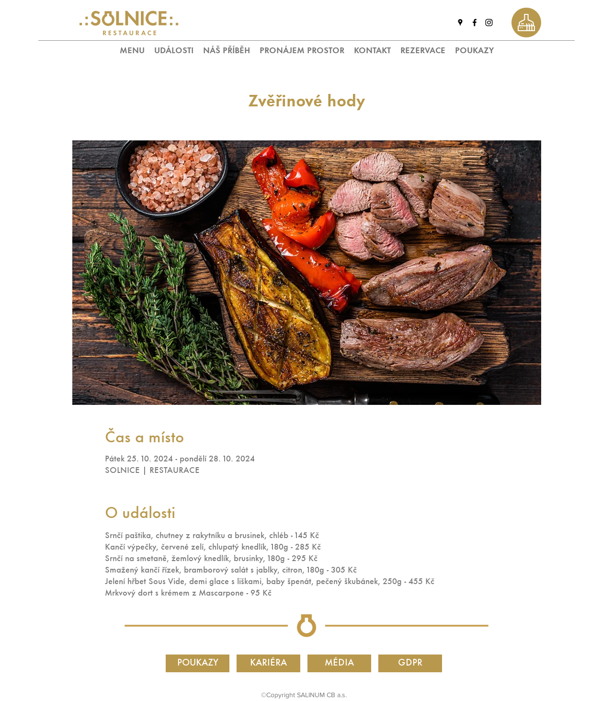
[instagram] (489, 22)
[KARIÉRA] (268, 663)
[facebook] (474, 22)
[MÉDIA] (339, 663)
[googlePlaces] (460, 22)
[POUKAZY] (197, 663)
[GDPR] (410, 663)
